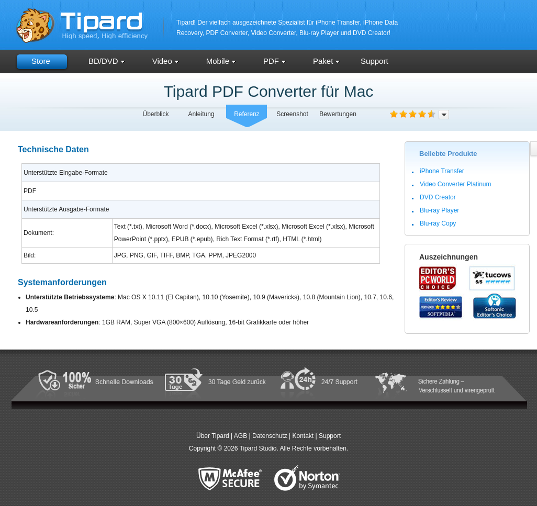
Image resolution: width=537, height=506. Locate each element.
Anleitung (201, 114)
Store (40, 61)
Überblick (155, 114)
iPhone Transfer (442, 171)
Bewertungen (337, 114)
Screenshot (292, 114)
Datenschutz (269, 436)
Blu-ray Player (439, 210)
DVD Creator (438, 197)
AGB (240, 436)
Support (374, 61)
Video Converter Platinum (455, 184)
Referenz (247, 114)
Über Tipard (212, 436)
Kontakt (303, 436)
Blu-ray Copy (438, 223)
